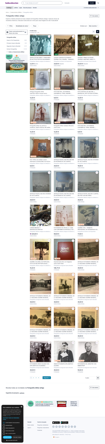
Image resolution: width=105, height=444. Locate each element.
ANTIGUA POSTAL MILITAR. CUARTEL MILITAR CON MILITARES (88, 194)
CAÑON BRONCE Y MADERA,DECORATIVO (36, 228)
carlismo (22, 393)
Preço (34, 26)
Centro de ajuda (41, 422)
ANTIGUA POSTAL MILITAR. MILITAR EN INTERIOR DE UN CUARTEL (64, 160)
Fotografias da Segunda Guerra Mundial (63, 265)
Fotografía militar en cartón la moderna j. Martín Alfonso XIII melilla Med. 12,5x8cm (40, 126)
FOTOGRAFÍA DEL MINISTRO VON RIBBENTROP (87, 364)
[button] (12, 418)
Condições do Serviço (57, 432)
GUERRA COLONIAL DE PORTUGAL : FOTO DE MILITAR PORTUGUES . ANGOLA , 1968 (40, 262)
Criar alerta (94, 16)
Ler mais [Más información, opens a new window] (8, 415)
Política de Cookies (80, 432)
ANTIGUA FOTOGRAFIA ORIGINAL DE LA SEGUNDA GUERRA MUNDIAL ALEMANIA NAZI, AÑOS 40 (88, 262)
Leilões (16, 7)
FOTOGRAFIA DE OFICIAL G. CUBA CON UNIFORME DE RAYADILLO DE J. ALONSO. (64, 228)
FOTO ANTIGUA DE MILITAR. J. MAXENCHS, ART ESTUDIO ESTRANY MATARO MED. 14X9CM (88, 92)
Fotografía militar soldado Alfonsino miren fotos (64, 126)
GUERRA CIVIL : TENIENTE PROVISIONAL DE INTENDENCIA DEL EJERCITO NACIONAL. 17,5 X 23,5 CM (88, 228)
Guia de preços (27, 7)
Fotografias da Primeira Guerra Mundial (87, 61)
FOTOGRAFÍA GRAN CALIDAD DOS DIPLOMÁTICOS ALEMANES (39, 364)
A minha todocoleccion (90, 7)
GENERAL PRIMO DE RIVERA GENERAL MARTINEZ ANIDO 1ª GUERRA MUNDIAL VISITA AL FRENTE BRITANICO (88, 58)
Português (56, 437)
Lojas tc (29, 427)
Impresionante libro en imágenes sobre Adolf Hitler (63, 262)
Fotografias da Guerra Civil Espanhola (63, 61)
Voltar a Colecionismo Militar (15, 52)
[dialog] (12, 424)
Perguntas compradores (43, 427)
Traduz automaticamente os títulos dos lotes (15, 32)
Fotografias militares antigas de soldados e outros (40, 61)
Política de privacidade (69, 432)
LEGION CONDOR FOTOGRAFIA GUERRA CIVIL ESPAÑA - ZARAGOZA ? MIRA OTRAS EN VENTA (64, 58)
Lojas (20, 7)
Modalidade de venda (22, 26)
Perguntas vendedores (42, 425)
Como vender (30, 425)
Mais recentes (93, 26)
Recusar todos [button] (17, 437)
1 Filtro (10, 26)
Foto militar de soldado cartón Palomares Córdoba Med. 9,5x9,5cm (40, 160)
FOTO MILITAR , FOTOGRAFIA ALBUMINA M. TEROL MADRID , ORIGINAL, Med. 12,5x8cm (62, 92)
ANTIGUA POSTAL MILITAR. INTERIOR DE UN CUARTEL (88, 160)
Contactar (39, 430)
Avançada (67, 3)
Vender (35, 7)
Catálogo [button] (9, 7)
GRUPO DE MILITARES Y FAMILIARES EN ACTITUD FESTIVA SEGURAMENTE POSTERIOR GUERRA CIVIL (40, 58)
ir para (87, 378)
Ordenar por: (83, 26)
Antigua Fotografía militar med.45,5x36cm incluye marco (38, 92)
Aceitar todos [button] (7, 437)
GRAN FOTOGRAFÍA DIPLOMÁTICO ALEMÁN (63, 364)
